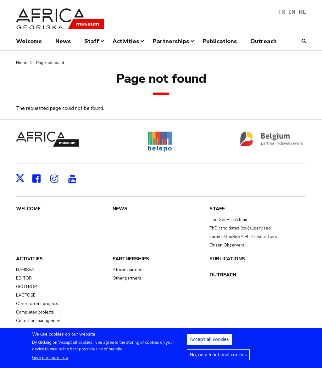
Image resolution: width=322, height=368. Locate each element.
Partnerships (131, 259)
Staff (217, 209)
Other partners (127, 278)
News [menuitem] (63, 41)
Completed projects (35, 312)
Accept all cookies (209, 342)
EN (292, 12)
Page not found (50, 62)
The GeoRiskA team (228, 220)
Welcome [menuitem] (29, 41)
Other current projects (37, 304)
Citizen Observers (226, 245)
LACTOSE (26, 295)
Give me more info (50, 360)
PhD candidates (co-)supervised (240, 228)
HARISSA (25, 270)
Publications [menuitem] (220, 41)
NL (302, 12)
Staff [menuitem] (94, 43)
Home (21, 62)
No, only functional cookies (218, 358)
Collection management (39, 321)
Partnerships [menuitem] (174, 43)
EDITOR (24, 278)
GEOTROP (26, 287)
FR (281, 12)
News (120, 209)
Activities (29, 259)
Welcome (28, 209)
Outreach (222, 275)
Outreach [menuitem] (263, 41)
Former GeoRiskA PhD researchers (243, 237)
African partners (128, 270)
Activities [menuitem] (129, 43)
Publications (227, 259)
